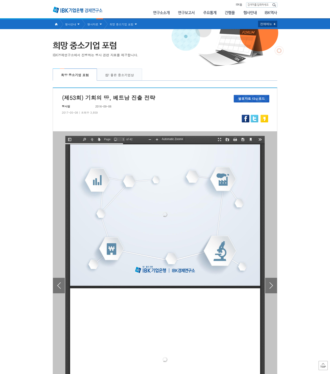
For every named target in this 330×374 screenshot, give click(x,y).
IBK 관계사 (253, 354)
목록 (165, 329)
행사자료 (92, 24)
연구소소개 (161, 13)
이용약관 (100, 356)
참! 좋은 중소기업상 (119, 75)
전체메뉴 (266, 24)
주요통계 (209, 13)
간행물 (230, 13)
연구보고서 (186, 13)
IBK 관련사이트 (220, 354)
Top (323, 365)
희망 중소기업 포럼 (121, 24)
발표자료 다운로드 (251, 98)
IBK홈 (239, 4)
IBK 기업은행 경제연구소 (78, 9)
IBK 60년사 (271, 13)
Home (56, 24)
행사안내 (250, 13)
